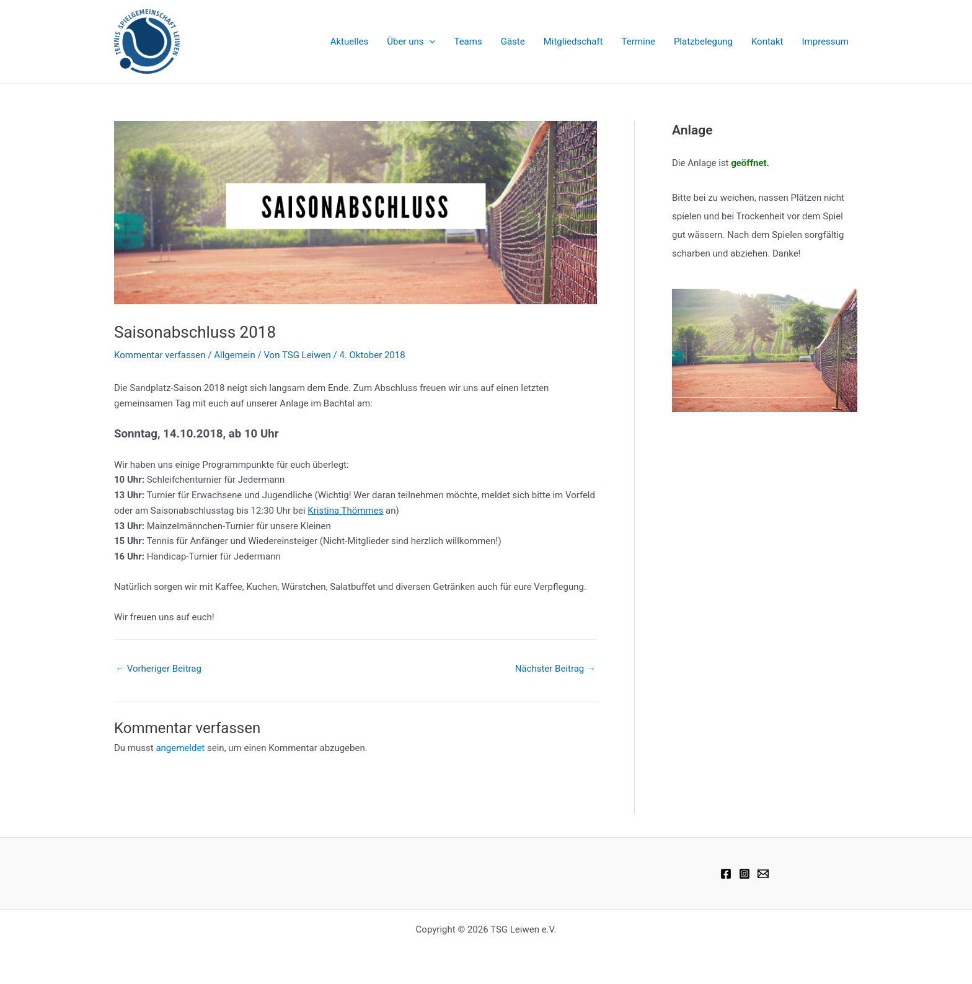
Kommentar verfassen (160, 355)
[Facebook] (725, 873)
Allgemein (234, 355)
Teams (468, 41)
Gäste (513, 41)
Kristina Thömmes (345, 510)
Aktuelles (349, 41)
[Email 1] (763, 873)
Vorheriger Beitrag (158, 668)
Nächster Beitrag (555, 668)
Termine (638, 41)
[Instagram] (744, 873)
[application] (429, 41)
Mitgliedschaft (573, 41)
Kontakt (767, 41)
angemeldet (180, 747)
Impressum (825, 41)
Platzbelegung (703, 41)
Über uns (411, 41)
